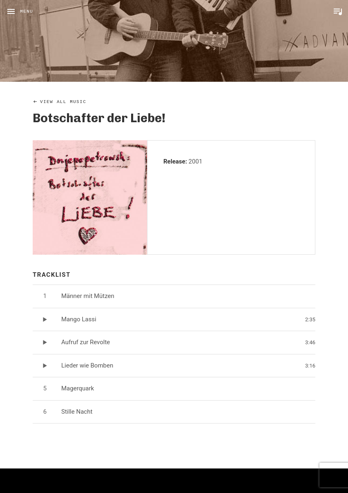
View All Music (63, 101)
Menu (26, 11)
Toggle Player (338, 11)
